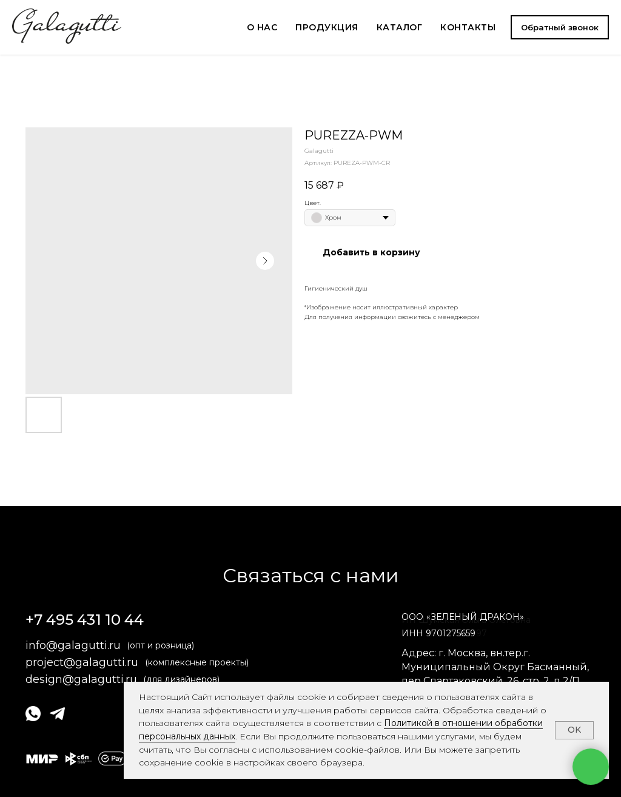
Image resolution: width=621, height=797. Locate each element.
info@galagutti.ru (73, 645)
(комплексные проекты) (197, 662)
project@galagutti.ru (81, 662)
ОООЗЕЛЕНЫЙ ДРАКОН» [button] (462, 616)
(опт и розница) (160, 645)
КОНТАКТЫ (467, 27)
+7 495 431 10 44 (84, 619)
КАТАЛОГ (400, 27)
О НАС (262, 27)
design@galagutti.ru (81, 679)
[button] (560, 27)
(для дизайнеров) (181, 679)
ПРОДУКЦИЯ (326, 27)
